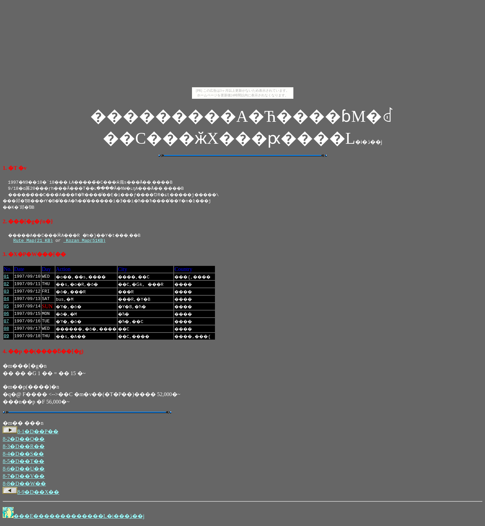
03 (6, 293)
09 (6, 337)
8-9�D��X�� (31, 493)
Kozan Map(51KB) (84, 241)
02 (6, 285)
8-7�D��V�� (24, 477)
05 (6, 307)
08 (6, 330)
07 (6, 322)
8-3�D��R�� (24, 447)
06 (6, 315)
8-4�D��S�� (23, 455)
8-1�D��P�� (30, 432)
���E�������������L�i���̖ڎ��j (79, 517)
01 (6, 278)
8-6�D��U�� (24, 470)
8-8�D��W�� (24, 484)
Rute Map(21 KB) (33, 241)
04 (6, 300)
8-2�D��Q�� (24, 440)
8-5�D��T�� (23, 462)
